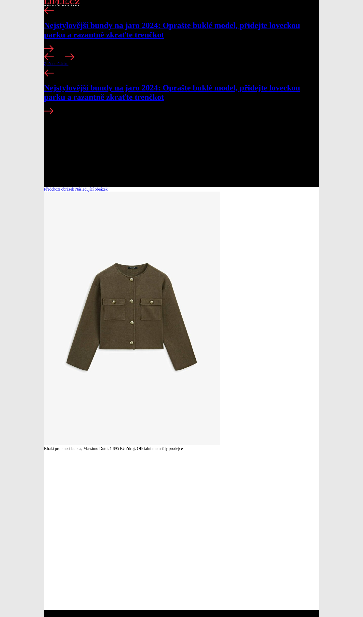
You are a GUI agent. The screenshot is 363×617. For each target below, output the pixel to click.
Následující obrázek (91, 189)
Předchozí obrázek (59, 189)
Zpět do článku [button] (56, 63)
